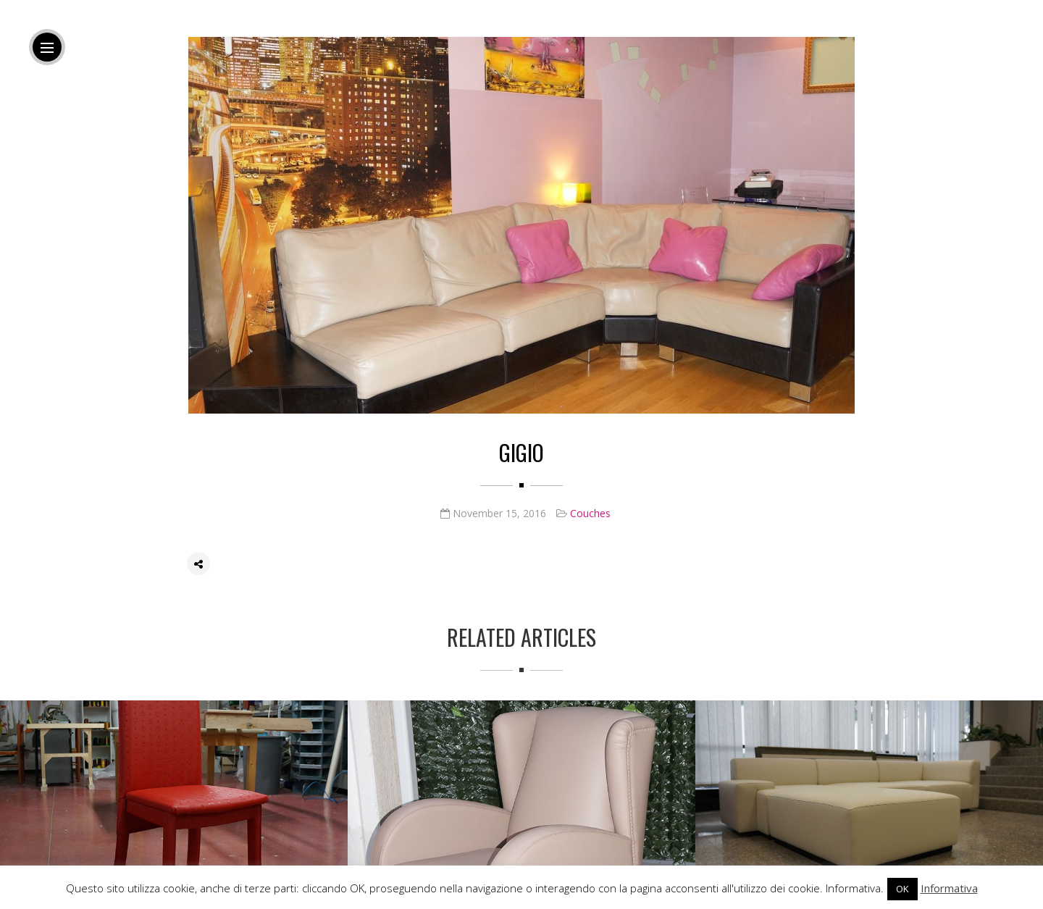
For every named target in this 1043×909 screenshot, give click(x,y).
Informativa (949, 888)
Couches (590, 513)
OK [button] (902, 888)
